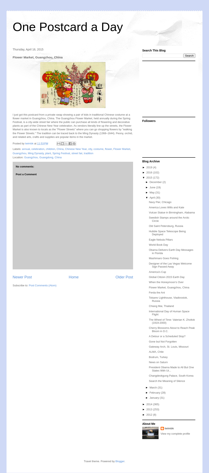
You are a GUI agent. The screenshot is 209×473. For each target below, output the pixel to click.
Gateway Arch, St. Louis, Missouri (168, 346)
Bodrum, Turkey (158, 357)
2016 (149, 172)
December (156, 182)
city (90, 149)
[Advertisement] (167, 88)
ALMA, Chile (156, 351)
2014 (149, 404)
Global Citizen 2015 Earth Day (167, 277)
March (154, 387)
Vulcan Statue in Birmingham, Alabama (172, 212)
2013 (149, 409)
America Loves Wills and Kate (166, 207)
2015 (149, 177)
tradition (88, 153)
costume (98, 149)
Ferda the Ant (157, 292)
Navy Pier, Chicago (160, 202)
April (153, 197)
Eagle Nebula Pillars (161, 239)
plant (48, 153)
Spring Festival (61, 153)
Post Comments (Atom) (43, 285)
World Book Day (158, 244)
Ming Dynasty (36, 153)
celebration (37, 149)
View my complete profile (175, 433)
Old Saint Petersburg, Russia (166, 226)
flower (108, 149)
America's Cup (157, 271)
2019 (149, 167)
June (153, 187)
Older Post (124, 277)
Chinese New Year (76, 149)
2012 (149, 414)
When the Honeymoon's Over (166, 282)
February (155, 392)
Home (74, 277)
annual (26, 149)
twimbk (169, 428)
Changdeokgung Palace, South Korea (171, 375)
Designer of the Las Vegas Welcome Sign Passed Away (170, 265)
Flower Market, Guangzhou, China (169, 287)
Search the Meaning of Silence (167, 381)
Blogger (120, 461)
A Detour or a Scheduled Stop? (167, 336)
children (50, 149)
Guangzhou (19, 153)
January (155, 397)
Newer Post (22, 277)
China (60, 149)
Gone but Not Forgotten (163, 341)
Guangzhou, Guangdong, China (43, 157)
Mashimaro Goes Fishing (163, 258)
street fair (76, 153)
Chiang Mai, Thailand (161, 306)
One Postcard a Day (68, 27)
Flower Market (121, 149)
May (152, 192)
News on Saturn (158, 362)
